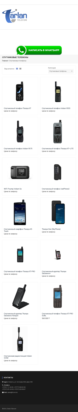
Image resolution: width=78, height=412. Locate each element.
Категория (52, 68)
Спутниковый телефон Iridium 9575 (18, 149)
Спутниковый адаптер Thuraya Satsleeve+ (54, 272)
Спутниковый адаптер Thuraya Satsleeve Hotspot (16, 315)
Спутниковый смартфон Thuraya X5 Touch (18, 230)
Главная (5, 61)
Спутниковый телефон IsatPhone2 (56, 189)
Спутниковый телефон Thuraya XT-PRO (19, 271)
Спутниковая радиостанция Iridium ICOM (18, 357)
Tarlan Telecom (11, 408)
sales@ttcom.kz (12, 392)
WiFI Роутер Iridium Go (13, 189)
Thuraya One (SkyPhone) (51, 229)
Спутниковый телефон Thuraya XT (17, 108)
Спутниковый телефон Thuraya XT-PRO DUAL (57, 315)
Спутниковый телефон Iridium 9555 (56, 108)
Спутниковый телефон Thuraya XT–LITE (57, 149)
